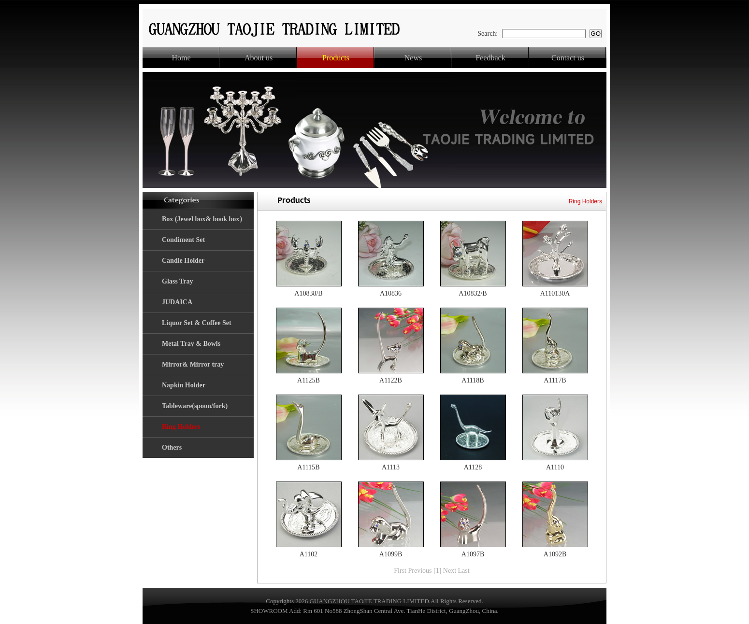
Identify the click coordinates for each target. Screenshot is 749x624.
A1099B (390, 554)
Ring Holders (181, 426)
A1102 (309, 554)
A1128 (473, 467)
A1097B (472, 554)
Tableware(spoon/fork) (195, 406)
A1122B (390, 380)
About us (259, 58)
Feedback (490, 58)
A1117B (555, 380)
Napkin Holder (183, 385)
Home (181, 58)
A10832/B (473, 293)
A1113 (391, 467)
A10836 (391, 293)
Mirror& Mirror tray (193, 364)
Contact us (567, 58)
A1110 (555, 467)
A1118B (472, 380)
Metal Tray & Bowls (191, 343)
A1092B (555, 554)
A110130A (555, 293)
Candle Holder (183, 260)
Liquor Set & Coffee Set (196, 322)
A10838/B (308, 293)
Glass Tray (177, 281)
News (413, 58)
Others (172, 447)
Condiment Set (183, 239)
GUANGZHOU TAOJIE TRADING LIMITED (369, 601)
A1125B (308, 380)
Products (335, 58)
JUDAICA (177, 302)
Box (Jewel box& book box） (204, 219)
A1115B (308, 467)
